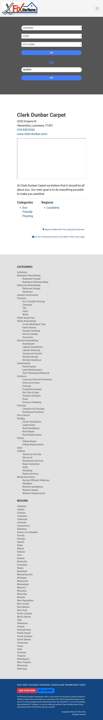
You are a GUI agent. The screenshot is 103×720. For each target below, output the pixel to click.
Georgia (21, 538)
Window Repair (30, 489)
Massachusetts (25, 574)
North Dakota (24, 616)
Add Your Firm (27, 690)
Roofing (21, 418)
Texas (20, 645)
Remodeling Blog (71, 685)
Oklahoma (22, 623)
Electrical (27, 457)
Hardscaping (29, 366)
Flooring (21, 298)
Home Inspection (26, 317)
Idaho (20, 545)
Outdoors (22, 376)
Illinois (20, 548)
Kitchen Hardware (31, 359)
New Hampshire (25, 600)
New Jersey (23, 603)
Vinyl (25, 311)
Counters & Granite (32, 353)
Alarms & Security (31, 454)
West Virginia (24, 662)
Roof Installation (31, 428)
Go (51, 52)
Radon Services (30, 473)
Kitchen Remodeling (27, 340)
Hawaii (20, 541)
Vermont (21, 652)
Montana (21, 590)
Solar (19, 447)
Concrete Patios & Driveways (37, 379)
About (25, 685)
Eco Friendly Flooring (27, 212)
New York (22, 610)
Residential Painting (32, 411)
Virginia (21, 655)
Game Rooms (29, 327)
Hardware (27, 291)
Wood (25, 314)
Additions (22, 272)
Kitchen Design (30, 356)
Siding (20, 437)
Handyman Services (32, 460)
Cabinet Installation (32, 346)
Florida (20, 535)
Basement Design (31, 278)
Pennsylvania (24, 629)
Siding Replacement (32, 444)
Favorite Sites (44, 685)
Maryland (22, 571)
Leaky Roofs (28, 424)
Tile (24, 307)
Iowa (19, 554)
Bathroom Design (31, 288)
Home (19, 685)
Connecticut (23, 525)
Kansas (20, 558)
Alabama (21, 506)
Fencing (26, 385)
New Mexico (23, 606)
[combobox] (51, 27)
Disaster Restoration (27, 294)
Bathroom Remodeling (28, 285)
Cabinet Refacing (31, 350)
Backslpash (28, 343)
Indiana (21, 551)
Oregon (20, 626)
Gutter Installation (31, 421)
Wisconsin (22, 665)
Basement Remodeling (28, 275)
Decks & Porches (31, 382)
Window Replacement (33, 493)
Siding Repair (29, 441)
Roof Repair (28, 431)
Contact (82, 685)
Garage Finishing (31, 330)
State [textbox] (26, 36)
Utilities (21, 450)
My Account (46, 690)
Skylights (27, 483)
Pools (25, 398)
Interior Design (30, 333)
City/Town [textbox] (28, 44)
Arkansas (22, 515)
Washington (23, 658)
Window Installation (32, 486)
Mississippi (23, 584)
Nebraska (22, 593)
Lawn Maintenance (32, 369)
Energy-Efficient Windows (35, 480)
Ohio (19, 619)
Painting (21, 405)
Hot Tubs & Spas (30, 392)
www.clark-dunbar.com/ (32, 134)
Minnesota (22, 580)
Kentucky (22, 561)
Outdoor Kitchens (31, 395)
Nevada (21, 597)
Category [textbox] (28, 28)
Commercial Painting (33, 408)
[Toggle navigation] (97, 8)
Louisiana (53, 207)
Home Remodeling (26, 320)
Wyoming (22, 668)
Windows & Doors (26, 476)
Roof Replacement (32, 434)
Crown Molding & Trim (33, 324)
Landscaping (23, 363)
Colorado (21, 522)
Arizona (21, 512)
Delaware (22, 528)
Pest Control (23, 415)
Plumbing (27, 470)
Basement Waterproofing (35, 281)
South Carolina (24, 636)
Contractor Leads (57, 685)
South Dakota (24, 639)
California (22, 519)
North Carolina (24, 613)
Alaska (20, 509)
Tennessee (22, 642)
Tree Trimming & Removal (35, 372)
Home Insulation (31, 463)
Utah (19, 649)
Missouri (21, 587)
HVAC (25, 467)
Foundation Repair (32, 389)
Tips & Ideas (33, 685)
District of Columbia (27, 532)
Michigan (22, 577)
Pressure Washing (31, 402)
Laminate (27, 304)
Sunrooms (27, 337)
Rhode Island (24, 632)
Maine (20, 567)
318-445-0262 (26, 129)
